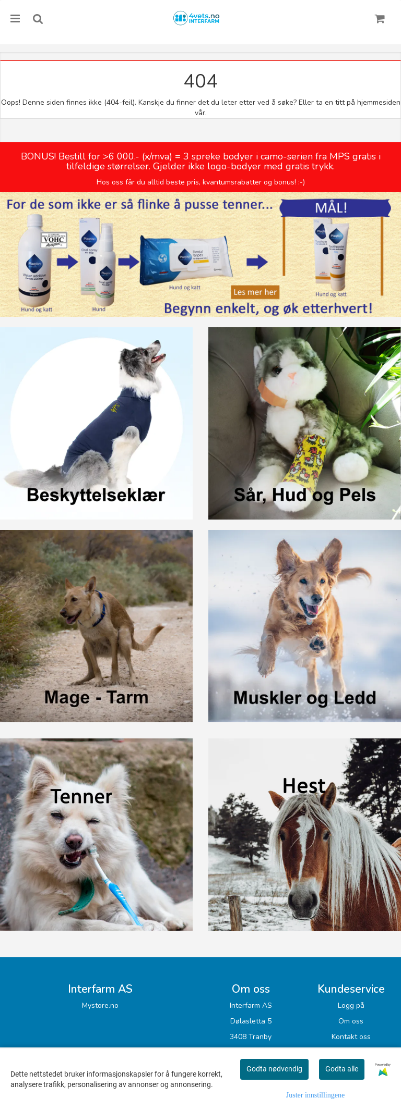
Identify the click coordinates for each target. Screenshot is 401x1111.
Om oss (350, 1021)
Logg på (351, 1005)
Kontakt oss (351, 1037)
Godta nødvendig (274, 1069)
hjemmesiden (378, 102)
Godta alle (341, 1069)
